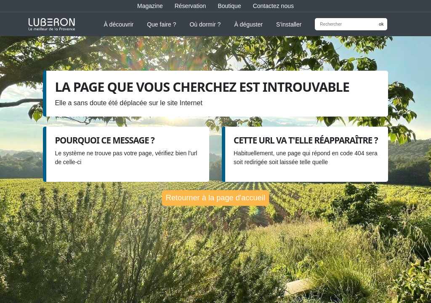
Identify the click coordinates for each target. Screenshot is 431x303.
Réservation (190, 6)
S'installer (288, 24)
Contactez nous (273, 6)
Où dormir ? (205, 24)
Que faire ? (161, 24)
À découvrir (118, 24)
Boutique (229, 6)
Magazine (150, 6)
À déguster (248, 24)
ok (381, 24)
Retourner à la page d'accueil (215, 197)
